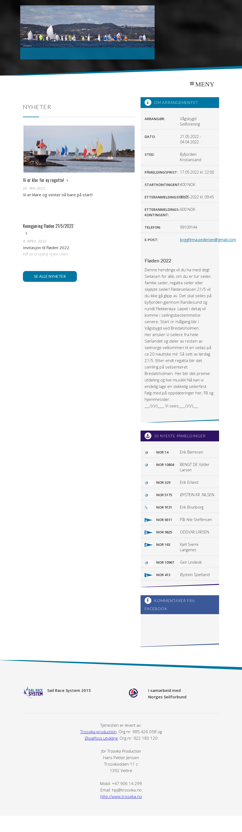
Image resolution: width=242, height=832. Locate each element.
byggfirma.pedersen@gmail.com (208, 239)
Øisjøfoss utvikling (101, 738)
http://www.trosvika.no (121, 796)
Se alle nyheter (50, 276)
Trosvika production (98, 731)
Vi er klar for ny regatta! (45, 180)
